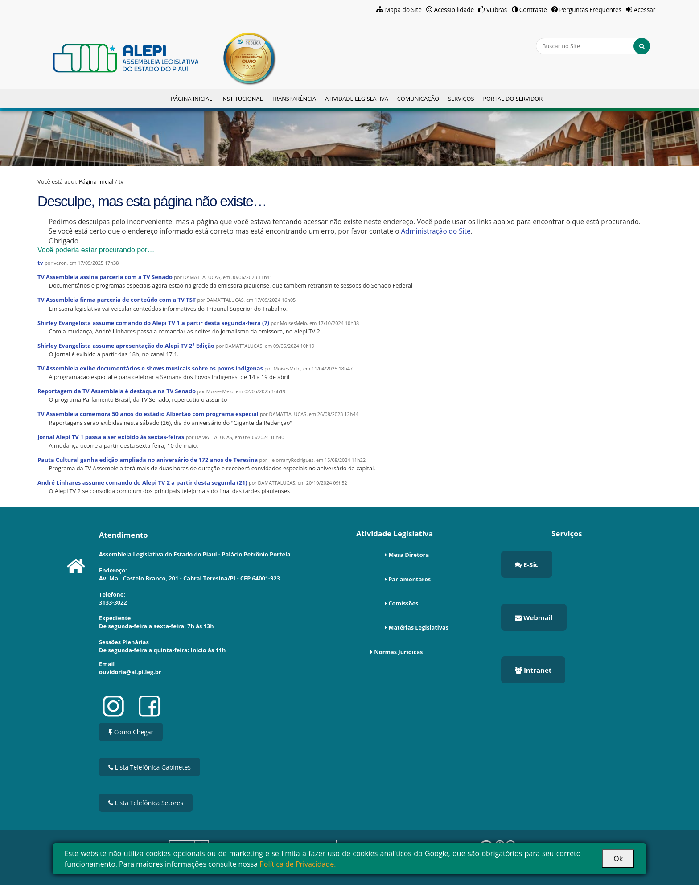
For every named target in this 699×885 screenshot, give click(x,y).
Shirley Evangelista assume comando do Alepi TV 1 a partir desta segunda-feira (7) (153, 323)
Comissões (403, 603)
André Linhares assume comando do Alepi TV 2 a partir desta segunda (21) (142, 482)
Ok (618, 859)
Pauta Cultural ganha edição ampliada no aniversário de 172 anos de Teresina (147, 460)
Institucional (242, 99)
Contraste (533, 9)
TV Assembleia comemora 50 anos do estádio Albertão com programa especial (148, 414)
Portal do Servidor (513, 99)
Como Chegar (130, 732)
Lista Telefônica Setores (145, 803)
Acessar (645, 9)
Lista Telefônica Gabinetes (149, 767)
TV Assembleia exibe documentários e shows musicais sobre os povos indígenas (150, 368)
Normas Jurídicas (398, 652)
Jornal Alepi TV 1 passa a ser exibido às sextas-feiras (110, 437)
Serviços (461, 99)
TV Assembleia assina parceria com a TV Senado (105, 277)
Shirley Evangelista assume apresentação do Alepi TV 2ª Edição (125, 346)
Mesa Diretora (408, 555)
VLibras (496, 9)
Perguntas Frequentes (590, 9)
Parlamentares (409, 579)
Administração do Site (435, 231)
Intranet (533, 670)
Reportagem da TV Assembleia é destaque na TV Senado (116, 391)
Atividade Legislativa (356, 99)
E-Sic (527, 564)
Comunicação (418, 99)
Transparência (293, 99)
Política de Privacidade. (297, 864)
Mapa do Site (403, 9)
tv (40, 263)
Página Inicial (191, 99)
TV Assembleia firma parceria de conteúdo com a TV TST (116, 300)
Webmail (534, 617)
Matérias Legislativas (418, 627)
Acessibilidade (454, 9)
